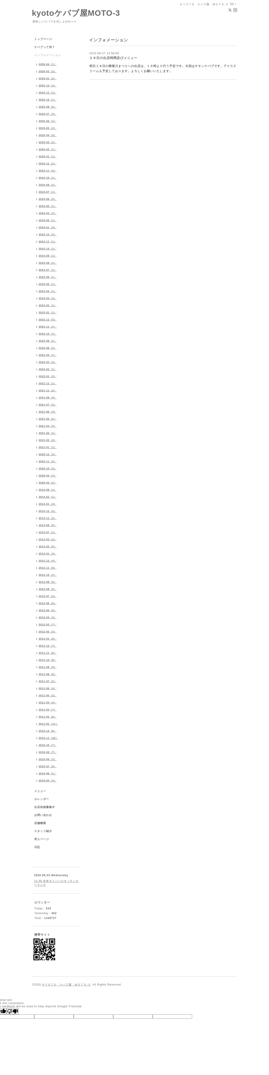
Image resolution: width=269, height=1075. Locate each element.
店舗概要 (40, 823)
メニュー (40, 791)
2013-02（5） (48, 546)
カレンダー (41, 799)
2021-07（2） (48, 404)
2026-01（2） (48, 78)
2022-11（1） (48, 326)
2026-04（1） (48, 64)
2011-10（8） (48, 660)
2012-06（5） (48, 603)
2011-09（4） (48, 667)
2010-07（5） (48, 766)
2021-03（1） (48, 433)
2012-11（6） (48, 567)
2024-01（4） (48, 227)
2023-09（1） (48, 255)
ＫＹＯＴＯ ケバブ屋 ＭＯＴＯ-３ (66, 984)
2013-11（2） (48, 518)
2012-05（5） (48, 610)
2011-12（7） (48, 645)
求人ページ (41, 839)
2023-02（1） (48, 305)
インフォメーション (47, 55)
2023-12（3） (48, 234)
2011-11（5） (48, 653)
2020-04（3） (48, 475)
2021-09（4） (48, 397)
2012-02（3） (48, 631)
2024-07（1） (48, 192)
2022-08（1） (48, 340)
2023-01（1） (48, 312)
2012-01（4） (48, 638)
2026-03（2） (48, 71)
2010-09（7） (48, 752)
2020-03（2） (48, 482)
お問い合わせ (43, 815)
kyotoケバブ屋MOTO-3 (76, 12)
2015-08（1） (48, 489)
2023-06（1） (48, 277)
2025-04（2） (48, 135)
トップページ (43, 39)
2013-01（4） (48, 553)
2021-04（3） (48, 426)
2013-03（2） (48, 539)
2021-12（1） (48, 383)
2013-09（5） (48, 525)
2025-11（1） (48, 92)
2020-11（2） (48, 461)
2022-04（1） (48, 355)
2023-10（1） (48, 248)
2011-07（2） (48, 681)
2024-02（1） (48, 220)
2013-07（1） (48, 532)
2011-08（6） (48, 674)
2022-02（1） (48, 369)
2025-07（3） (48, 114)
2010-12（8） (48, 731)
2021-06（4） (48, 411)
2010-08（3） (48, 759)
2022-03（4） (48, 362)
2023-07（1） (48, 270)
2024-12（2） (48, 163)
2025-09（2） (48, 106)
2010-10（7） (48, 745)
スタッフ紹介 (43, 831)
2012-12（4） (48, 560)
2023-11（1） (48, 241)
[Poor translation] (12, 1011)
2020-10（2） (48, 468)
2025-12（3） (48, 85)
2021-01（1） (48, 447)
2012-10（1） (48, 575)
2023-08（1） (48, 262)
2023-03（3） (48, 298)
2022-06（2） (48, 348)
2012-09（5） (48, 582)
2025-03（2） (48, 142)
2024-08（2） (48, 184)
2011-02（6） (48, 716)
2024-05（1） (48, 206)
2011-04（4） (48, 702)
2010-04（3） (48, 780)
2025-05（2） (48, 128)
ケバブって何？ (44, 47)
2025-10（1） (48, 99)
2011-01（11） (48, 723)
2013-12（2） (48, 511)
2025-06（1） (48, 121)
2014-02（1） (48, 497)
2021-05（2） (48, 419)
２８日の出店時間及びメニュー (113, 58)
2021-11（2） (48, 390)
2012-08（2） (48, 589)
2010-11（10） (48, 738)
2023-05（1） (48, 284)
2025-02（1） (48, 149)
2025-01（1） (48, 156)
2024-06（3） (48, 199)
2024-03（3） (48, 213)
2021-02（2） (48, 440)
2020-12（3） (48, 454)
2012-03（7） (48, 624)
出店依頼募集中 (44, 807)
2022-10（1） (48, 333)
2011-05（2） (48, 695)
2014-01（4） (48, 504)
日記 (37, 847)
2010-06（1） (48, 773)
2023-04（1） (48, 291)
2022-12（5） (48, 319)
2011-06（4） (48, 688)
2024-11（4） (48, 170)
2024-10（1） (48, 177)
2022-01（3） (48, 376)
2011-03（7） (48, 709)
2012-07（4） (48, 596)
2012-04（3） (48, 617)
